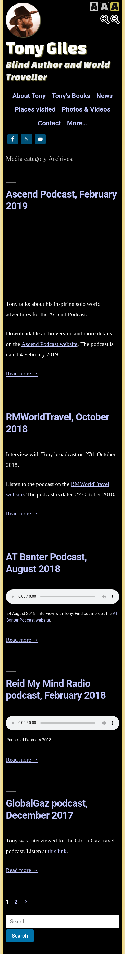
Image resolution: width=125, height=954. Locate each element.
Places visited (35, 109)
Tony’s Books (71, 96)
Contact (49, 123)
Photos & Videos (86, 109)
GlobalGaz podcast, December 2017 (47, 809)
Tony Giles (46, 47)
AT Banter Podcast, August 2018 (46, 563)
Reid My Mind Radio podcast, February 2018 (56, 689)
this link (57, 851)
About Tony (29, 96)
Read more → (22, 373)
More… (77, 123)
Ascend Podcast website (49, 344)
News (104, 96)
